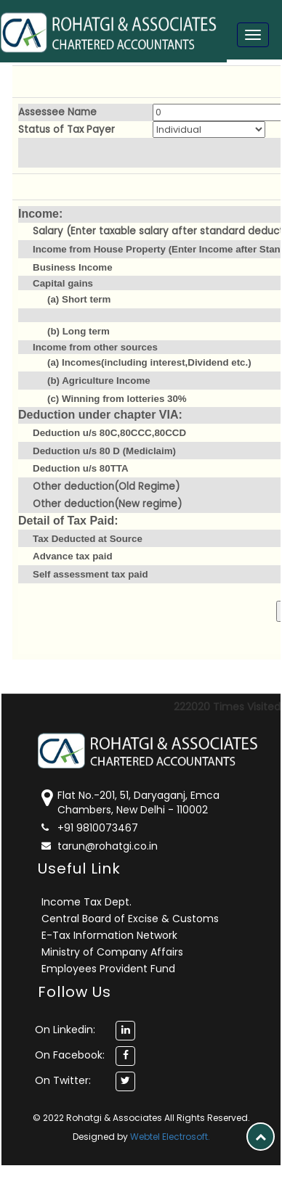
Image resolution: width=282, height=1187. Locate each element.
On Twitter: (63, 1080)
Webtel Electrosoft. (170, 1136)
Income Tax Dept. (86, 902)
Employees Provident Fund (108, 968)
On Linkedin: (65, 1029)
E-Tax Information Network (109, 935)
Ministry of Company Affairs (112, 952)
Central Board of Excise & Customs (130, 918)
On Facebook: (70, 1055)
